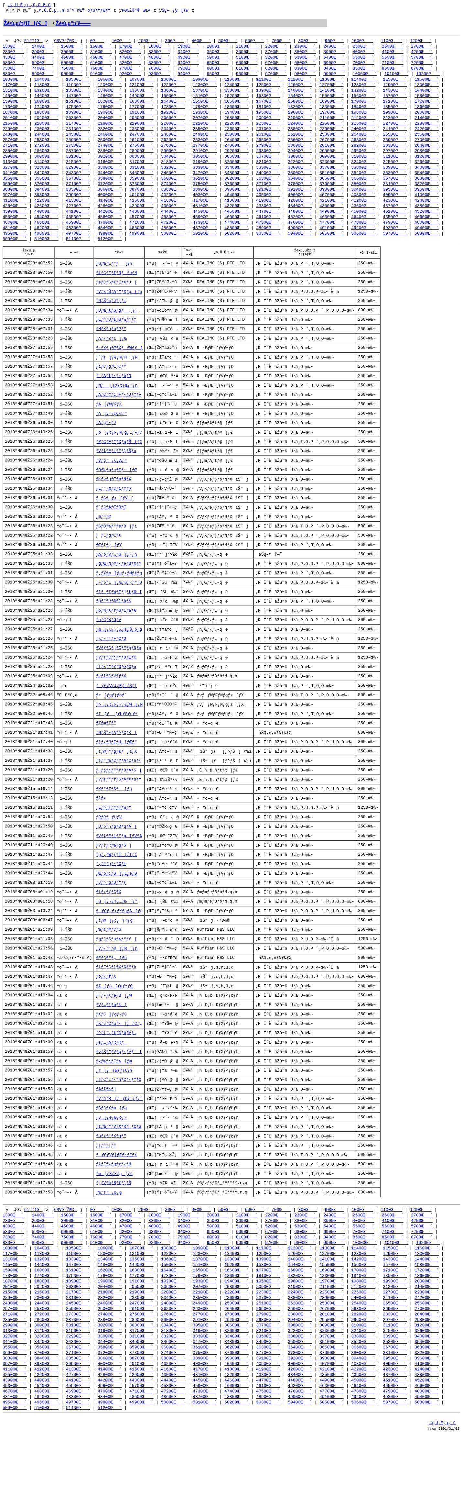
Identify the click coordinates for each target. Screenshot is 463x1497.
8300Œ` (305, 71)
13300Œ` (78, 94)
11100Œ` (268, 83)
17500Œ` (78, 112)
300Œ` (174, 42)
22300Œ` (268, 129)
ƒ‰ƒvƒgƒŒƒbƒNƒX (113, 501)
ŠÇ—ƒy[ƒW (175, 11)
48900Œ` (268, 240)
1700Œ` (130, 48)
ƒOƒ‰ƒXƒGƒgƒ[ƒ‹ (116, 326)
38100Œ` (395, 193)
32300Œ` (331, 170)
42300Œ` (395, 211)
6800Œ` (305, 65)
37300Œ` (141, 193)
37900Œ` (331, 193)
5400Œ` (334, 59)
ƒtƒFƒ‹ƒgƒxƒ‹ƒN (113, 1210)
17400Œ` (46, 112)
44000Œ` (46, 223)
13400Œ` (110, 94)
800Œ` (307, 42)
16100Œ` (78, 106)
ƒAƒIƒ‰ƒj (106, 1132)
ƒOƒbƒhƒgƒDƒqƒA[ (116, 860)
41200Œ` (46, 211)
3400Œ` (188, 54)
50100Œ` (205, 246)
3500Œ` (218, 54)
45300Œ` (15, 228)
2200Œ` (276, 48)
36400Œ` (300, 188)
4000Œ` (363, 54)
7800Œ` (159, 71)
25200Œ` (300, 141)
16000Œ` (46, 106)
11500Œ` (395, 83)
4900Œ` (188, 59)
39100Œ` (268, 199)
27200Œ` (46, 153)
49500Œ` (15, 246)
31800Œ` (173, 170)
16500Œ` (205, 106)
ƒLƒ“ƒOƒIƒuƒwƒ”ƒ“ (116, 336)
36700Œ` (395, 188)
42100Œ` (331, 211)
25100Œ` (268, 141)
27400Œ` (110, 153)
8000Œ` (218, 71)
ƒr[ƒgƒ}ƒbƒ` (111, 724)
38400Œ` (46, 199)
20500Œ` (141, 124)
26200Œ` (173, 147)
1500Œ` (71, 48)
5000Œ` (218, 59)
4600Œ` (101, 59)
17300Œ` (15, 112)
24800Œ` (173, 141)
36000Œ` (173, 188)
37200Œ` (110, 193)
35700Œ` (78, 188)
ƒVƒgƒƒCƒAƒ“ (111, 482)
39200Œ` (300, 199)
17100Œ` (395, 106)
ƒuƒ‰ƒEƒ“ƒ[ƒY (114, 278)
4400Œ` (42, 59)
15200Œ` (236, 100)
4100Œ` (393, 54)
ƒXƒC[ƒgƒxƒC (111, 1055)
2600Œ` (393, 48)
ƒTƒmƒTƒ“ (106, 754)
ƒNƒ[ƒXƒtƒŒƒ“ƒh (116, 404)
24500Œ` (78, 141)
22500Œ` (331, 129)
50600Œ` (363, 246)
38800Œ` (173, 199)
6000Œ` (71, 65)
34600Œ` (173, 182)
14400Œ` (427, 94)
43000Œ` (173, 217)
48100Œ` (15, 240)
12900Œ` (395, 89)
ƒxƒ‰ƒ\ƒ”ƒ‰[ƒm (114, 1103)
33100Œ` (141, 176)
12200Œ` (173, 89)
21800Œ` (110, 129)
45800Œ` (173, 228)
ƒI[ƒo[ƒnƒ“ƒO (114, 1025)
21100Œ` (331, 124)
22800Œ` (427, 129)
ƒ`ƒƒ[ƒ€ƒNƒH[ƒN (116, 375)
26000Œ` (110, 147)
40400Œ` (236, 205)
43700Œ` (395, 217)
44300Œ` (141, 223)
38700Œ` (141, 199)
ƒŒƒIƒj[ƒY (109, 569)
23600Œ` (236, 135)
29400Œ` (300, 158)
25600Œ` (427, 141)
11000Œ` (236, 83)
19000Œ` (110, 118)
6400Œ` (188, 65)
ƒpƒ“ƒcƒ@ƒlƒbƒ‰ (113, 627)
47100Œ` (141, 234)
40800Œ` (363, 205)
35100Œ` (331, 182)
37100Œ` (78, 193)
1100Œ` (391, 42)
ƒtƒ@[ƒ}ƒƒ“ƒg (114, 957)
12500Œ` (268, 89)
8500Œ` (363, 71)
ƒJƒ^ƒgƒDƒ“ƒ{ (111, 919)
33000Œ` (110, 176)
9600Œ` (247, 77)
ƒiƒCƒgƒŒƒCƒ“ (111, 385)
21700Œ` (78, 129)
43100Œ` (205, 217)
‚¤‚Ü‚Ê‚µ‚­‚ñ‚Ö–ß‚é (29, 5)
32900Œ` (78, 176)
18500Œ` (395, 112)
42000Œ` (300, 211)
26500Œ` (268, 147)
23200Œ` (110, 135)
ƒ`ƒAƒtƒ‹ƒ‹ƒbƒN (113, 394)
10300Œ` (15, 83)
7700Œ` (130, 71)
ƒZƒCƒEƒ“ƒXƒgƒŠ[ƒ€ (119, 462)
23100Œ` (78, 135)
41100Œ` (15, 211)
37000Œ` (46, 193)
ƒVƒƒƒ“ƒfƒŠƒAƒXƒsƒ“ (118, 812)
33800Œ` (363, 176)
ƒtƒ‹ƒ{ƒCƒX (108, 928)
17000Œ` (363, 106)
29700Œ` (395, 158)
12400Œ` (236, 89)
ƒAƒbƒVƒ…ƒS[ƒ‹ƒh (116, 579)
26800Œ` (363, 147)
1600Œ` (101, 48)
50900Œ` (15, 252)
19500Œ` (268, 118)
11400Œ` (363, 83)
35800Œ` (110, 188)
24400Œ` (46, 141)
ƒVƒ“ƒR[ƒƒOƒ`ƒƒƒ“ (119, 1142)
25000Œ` (236, 141)
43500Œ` (331, 217)
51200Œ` (110, 252)
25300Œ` (331, 141)
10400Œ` (46, 83)
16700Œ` (268, 106)
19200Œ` (173, 118)
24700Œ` (141, 141)
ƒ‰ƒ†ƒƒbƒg (109, 1239)
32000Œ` (236, 170)
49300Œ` (395, 240)
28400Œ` (427, 153)
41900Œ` (268, 211)
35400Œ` (427, 182)
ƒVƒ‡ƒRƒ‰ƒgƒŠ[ (114, 880)
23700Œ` (268, 135)
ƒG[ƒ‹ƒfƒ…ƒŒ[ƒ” (116, 938)
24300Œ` (15, 141)
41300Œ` (78, 211)
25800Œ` (46, 147)
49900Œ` (141, 246)
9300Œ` (159, 77)
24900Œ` (205, 141)
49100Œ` (331, 240)
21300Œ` (395, 124)
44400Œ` (173, 223)
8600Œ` (393, 71)
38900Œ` (205, 199)
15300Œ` (268, 100)
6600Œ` (247, 65)
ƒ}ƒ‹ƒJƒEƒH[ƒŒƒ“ (116, 773)
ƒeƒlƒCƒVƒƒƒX (111, 705)
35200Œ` (363, 182)
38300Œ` (15, 199)
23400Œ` (173, 135)
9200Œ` (130, 77)
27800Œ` (236, 153)
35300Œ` (395, 182)
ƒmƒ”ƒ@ (103, 540)
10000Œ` (365, 77)
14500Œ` (15, 100)
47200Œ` (173, 234)
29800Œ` (427, 158)
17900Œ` (205, 112)
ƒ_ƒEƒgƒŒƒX (108, 559)
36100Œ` (205, 188)
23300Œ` (141, 135)
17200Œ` (427, 106)
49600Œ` (46, 246)
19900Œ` (395, 118)
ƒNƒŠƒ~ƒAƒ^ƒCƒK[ (116, 763)
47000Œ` (110, 234)
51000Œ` (46, 252)
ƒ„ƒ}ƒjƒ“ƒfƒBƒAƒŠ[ (119, 802)
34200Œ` (46, 182)
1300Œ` (13, 48)
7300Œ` (13, 71)
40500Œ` (268, 205)
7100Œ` (393, 65)
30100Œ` (78, 164)
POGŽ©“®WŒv (136, 11)
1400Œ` (42, 48)
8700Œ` (422, 71)
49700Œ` (78, 246)
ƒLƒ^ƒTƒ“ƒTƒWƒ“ (113, 841)
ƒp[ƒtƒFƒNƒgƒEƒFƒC (119, 453)
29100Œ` (205, 158)
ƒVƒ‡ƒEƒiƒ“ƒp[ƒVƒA (119, 870)
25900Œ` (78, 147)
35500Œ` (15, 188)
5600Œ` (393, 59)
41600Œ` (173, 211)
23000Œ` (46, 135)
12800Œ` (363, 89)
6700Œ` (276, 65)
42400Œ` (427, 211)
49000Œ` (300, 240)
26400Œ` (236, 147)
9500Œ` (218, 77)
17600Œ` (110, 112)
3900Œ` (334, 54)
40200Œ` (173, 205)
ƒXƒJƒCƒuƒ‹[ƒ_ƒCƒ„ (119, 1064)
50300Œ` (268, 246)
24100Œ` (395, 135)
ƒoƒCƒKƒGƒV (108, 647)
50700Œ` (395, 246)
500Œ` (227, 42)
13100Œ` (15, 94)
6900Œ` (334, 65)
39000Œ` (236, 199)
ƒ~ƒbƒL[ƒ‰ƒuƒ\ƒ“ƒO (119, 608)
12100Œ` (141, 89)
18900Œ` (78, 118)
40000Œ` (110, 205)
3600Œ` (247, 54)
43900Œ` (15, 223)
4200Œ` (422, 54)
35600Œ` (46, 188)
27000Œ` (427, 147)
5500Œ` (363, 59)
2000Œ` (218, 48)
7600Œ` (101, 71)
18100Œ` (268, 112)
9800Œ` (305, 77)
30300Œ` (141, 164)
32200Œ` (300, 170)
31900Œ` (205, 170)
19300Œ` (205, 118)
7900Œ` (188, 71)
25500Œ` (395, 141)
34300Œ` (78, 182)
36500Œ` (331, 188)
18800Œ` (46, 118)
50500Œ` (331, 246)
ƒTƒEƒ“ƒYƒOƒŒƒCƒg (116, 695)
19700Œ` (331, 118)
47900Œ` (395, 234)
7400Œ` (42, 71)
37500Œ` (205, 193)
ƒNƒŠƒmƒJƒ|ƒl (111, 317)
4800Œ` (159, 59)
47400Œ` (236, 234)
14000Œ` (300, 94)
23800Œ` (300, 135)
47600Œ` (300, 234)
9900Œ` (334, 77)
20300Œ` (78, 124)
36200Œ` (236, 188)
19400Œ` (236, 118)
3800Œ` (305, 54)
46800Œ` (46, 234)
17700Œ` (141, 112)
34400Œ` (110, 182)
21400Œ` (427, 124)
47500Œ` (268, 234)
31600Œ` (110, 170)
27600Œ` (173, 153)
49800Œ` (110, 246)
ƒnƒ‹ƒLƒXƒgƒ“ (111, 1181)
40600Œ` (300, 205)
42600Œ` (46, 217)
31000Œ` (363, 164)
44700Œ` (268, 223)
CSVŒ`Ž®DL (65, 42)
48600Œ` (173, 240)
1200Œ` (421, 42)
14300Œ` (395, 94)
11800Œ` (46, 89)
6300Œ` (159, 65)
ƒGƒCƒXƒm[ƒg (111, 1152)
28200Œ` (363, 153)
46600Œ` (427, 228)
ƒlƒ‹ (101, 831)
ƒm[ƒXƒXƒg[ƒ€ (114, 1220)
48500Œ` (141, 240)
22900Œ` (15, 135)
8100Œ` (247, 71)
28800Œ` (110, 158)
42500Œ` (15, 217)
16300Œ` (141, 106)
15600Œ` (363, 100)
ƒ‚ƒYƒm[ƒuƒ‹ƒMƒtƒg (119, 598)
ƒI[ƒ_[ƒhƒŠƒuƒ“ (116, 744)
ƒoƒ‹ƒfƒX (106, 1016)
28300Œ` (395, 153)
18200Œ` (300, 112)
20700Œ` (205, 124)
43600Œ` (363, 217)
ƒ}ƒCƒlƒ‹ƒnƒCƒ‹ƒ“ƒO (118, 1123)
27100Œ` (15, 153)
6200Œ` (130, 65)
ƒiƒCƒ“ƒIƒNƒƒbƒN (116, 288)
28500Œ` (15, 158)
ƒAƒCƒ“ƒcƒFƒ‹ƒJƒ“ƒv (118, 414)
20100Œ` (15, 124)
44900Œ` (331, 223)
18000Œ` (236, 112)
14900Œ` (141, 100)
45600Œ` (110, 228)
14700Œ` (78, 100)
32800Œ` (46, 176)
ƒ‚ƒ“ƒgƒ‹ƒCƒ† (111, 899)
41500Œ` (141, 211)
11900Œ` (78, 89)
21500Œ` (15, 129)
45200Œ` (427, 223)
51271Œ (33, 42)
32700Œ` (15, 176)
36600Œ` (363, 188)
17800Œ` (173, 112)
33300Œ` (205, 176)
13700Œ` (205, 94)
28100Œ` (331, 153)
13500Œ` (141, 94)
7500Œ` (71, 71)
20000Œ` (427, 118)
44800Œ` (300, 223)
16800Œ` (300, 106)
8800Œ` (13, 77)
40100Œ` (141, 205)
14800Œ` (110, 100)
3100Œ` (101, 54)
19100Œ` (141, 118)
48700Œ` (205, 240)
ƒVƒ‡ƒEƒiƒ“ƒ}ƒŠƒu (116, 472)
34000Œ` (427, 176)
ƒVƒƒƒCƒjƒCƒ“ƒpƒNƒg (118, 676)
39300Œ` (331, 199)
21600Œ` (46, 129)
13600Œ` (173, 94)
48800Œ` (236, 240)
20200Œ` (46, 124)
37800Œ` (300, 193)
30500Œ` (205, 164)
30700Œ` (268, 164)
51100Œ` (78, 252)
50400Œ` (300, 246)
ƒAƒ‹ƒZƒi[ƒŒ (111, 356)
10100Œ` (396, 77)
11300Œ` (331, 83)
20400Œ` (110, 124)
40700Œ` (331, 205)
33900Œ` (395, 176)
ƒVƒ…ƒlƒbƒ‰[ (111, 1045)
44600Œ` (236, 223)
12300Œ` (205, 89)
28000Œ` (300, 153)
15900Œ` (15, 106)
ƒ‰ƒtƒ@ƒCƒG (108, 967)
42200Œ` (363, 211)
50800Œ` (427, 246)
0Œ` (97, 42)
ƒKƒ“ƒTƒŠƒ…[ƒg (114, 822)
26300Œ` (205, 147)
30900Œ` (331, 164)
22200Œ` (236, 129)
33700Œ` (331, 176)
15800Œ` (427, 100)
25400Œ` (363, 141)
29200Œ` (236, 158)
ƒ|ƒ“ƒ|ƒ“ (106, 1190)
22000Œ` (173, 129)
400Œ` (201, 42)
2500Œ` (363, 48)
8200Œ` (276, 71)
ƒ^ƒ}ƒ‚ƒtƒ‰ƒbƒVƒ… (116, 1074)
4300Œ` (13, 59)
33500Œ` (268, 176)
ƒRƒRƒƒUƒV (109, 851)
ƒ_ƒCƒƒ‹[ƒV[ (114, 521)
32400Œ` (363, 170)
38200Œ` (427, 193)
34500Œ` (141, 182)
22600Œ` (363, 129)
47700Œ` (331, 234)
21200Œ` (363, 124)
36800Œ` (427, 188)
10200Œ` (428, 77)
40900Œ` (395, 205)
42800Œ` (110, 217)
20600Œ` (173, 124)
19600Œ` (300, 118)
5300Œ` (305, 59)
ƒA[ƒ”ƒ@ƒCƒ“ (111, 433)
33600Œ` (300, 176)
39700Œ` (15, 205)
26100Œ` (141, 147)
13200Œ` (46, 94)
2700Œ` (422, 48)
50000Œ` (173, 246)
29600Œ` (363, 158)
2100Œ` (247, 48)
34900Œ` (268, 182)
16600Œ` (236, 106)
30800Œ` (300, 164)
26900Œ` (395, 147)
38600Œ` (110, 199)
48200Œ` (46, 240)
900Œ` (334, 42)
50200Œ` (236, 246)
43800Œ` (427, 217)
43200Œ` (236, 217)
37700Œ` (268, 193)
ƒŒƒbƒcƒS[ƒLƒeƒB (116, 909)
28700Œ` (78, 158)
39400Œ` (363, 199)
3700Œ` (276, 54)
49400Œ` (427, 240)
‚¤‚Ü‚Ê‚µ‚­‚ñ (442, 1484)
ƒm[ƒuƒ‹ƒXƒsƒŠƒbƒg (119, 657)
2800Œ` (13, 54)
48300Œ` (78, 240)
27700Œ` (205, 153)
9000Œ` (71, 77)
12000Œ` (110, 89)
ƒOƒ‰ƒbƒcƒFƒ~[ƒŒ (116, 491)
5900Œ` (42, 65)
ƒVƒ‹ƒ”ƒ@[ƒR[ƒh (116, 987)
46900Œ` (78, 234)
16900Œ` (331, 106)
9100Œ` (101, 77)
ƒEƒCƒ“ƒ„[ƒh (111, 996)
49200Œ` (363, 240)
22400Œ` (300, 129)
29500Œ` (331, 158)
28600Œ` (46, 158)
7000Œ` (363, 65)
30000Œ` (46, 164)
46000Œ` (236, 228)
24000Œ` (363, 135)
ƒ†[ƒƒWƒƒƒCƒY (114, 1113)
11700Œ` (15, 89)
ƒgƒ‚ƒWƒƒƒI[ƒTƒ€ (116, 890)
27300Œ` (78, 153)
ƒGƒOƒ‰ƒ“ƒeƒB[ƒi (116, 550)
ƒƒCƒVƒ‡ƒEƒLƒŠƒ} (116, 715)
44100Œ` (78, 223)
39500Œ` (395, 199)
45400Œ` (46, 228)
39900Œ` (78, 205)
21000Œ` (300, 124)
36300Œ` (268, 188)
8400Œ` (334, 71)
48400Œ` (110, 240)
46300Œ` (331, 228)
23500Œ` (205, 135)
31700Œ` (141, 170)
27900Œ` (268, 153)
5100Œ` (247, 59)
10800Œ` (173, 83)
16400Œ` (173, 106)
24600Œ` (110, 141)
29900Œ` (15, 164)
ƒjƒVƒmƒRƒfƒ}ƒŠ (113, 1229)
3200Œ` (130, 54)
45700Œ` (141, 228)
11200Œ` (300, 83)
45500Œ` (78, 228)
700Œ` (281, 42)
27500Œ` (141, 153)
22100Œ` (205, 129)
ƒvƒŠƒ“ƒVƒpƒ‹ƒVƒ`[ (119, 1093)
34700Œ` (205, 182)
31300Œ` (15, 170)
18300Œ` (331, 112)
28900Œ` (141, 158)
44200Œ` (110, 223)
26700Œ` (331, 147)
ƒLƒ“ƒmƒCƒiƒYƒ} (113, 511)
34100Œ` (15, 182)
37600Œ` (236, 193)
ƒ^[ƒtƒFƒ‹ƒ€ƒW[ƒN (119, 734)
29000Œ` (173, 158)
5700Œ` (422, 59)
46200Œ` (300, 228)
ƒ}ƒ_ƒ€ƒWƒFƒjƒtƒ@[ (119, 618)
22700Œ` (395, 129)
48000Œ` (427, 234)
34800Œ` (236, 182)
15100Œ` (205, 100)
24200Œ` (427, 135)
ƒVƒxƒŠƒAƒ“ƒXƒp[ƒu (119, 307)
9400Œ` (188, 77)
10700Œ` (141, 83)
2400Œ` (334, 48)
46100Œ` (268, 228)
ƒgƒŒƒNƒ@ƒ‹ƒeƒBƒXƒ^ (118, 589)
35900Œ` (141, 188)
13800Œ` (236, 94)
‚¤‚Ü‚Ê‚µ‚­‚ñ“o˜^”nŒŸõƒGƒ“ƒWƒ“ (73, 11)
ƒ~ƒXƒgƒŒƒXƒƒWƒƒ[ (119, 365)
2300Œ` (305, 48)
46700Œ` (15, 234)
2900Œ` (42, 54)
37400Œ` (173, 193)
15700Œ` (395, 100)
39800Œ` (46, 205)
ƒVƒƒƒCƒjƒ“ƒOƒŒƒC (116, 686)
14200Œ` (363, 94)
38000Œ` (363, 193)
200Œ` (147, 42)
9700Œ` (276, 77)
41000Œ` (427, 205)
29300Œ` (268, 158)
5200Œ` (276, 59)
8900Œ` (42, 77)
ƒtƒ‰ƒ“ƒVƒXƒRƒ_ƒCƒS (118, 1171)
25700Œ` (15, 147)
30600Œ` (236, 164)
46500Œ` (395, 228)
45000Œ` (363, 223)
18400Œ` (363, 112)
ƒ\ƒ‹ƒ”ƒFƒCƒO (111, 666)
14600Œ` (46, 100)
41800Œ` (236, 211)
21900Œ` (141, 129)
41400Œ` (110, 211)
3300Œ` (159, 54)
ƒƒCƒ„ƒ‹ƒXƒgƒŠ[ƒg (119, 948)
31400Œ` (46, 170)
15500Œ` (331, 100)
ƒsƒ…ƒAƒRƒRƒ (111, 1084)
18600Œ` (427, 112)
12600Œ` (300, 89)
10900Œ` (205, 83)
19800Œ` (363, 118)
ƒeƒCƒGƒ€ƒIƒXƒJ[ (116, 297)
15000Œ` (173, 100)
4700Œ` (130, 59)
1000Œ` (362, 42)
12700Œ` (331, 89)
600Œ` (254, 42)
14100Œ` (331, 94)
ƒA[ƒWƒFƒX (109, 424)
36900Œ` (15, 193)
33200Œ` (173, 176)
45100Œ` (395, 223)
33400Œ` (236, 176)
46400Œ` (363, 228)
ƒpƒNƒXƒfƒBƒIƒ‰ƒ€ (116, 637)
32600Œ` (427, 170)
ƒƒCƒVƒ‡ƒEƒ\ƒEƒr (116, 1200)
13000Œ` (427, 89)
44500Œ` (205, 223)
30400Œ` (173, 164)
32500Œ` (395, 170)
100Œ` (121, 42)
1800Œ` (159, 48)
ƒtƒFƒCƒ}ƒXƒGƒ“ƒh (116, 1006)
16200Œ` (110, 106)
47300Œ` (205, 234)
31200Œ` (427, 164)
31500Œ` (78, 170)
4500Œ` (71, 59)
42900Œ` (141, 217)
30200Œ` (110, 164)
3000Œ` (71, 54)
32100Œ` (268, 170)
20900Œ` (268, 124)
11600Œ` (427, 83)
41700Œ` (205, 211)
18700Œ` (15, 118)
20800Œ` (236, 124)
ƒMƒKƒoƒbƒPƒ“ (111, 346)
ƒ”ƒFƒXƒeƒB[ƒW (114, 1035)
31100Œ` (395, 164)
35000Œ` (300, 182)
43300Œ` (268, 217)
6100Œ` (101, 65)
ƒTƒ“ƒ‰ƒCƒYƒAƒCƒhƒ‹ (118, 792)
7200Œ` (422, 65)
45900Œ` (205, 228)
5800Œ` (13, 65)
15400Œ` (300, 100)
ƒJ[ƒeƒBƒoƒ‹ (111, 1161)
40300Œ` (205, 205)
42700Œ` (78, 217)
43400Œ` (300, 217)
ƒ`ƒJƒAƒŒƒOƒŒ (111, 530)
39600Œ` (427, 199)
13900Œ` (268, 94)
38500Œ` (78, 199)
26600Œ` (300, 147)
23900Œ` (331, 135)
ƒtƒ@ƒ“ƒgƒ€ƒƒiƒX (116, 783)
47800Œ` (363, 234)
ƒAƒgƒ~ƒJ (106, 443)
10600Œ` (110, 83)
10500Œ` (78, 83)
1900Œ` (188, 48)
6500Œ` (218, 65)
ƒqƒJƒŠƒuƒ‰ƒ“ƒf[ (116, 977)
